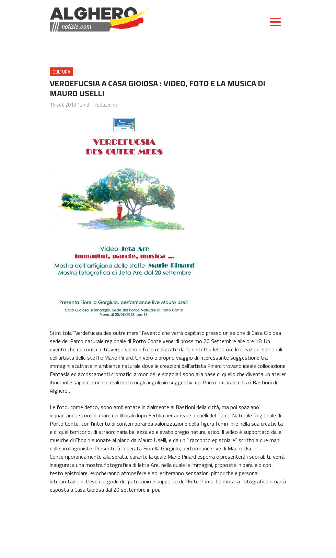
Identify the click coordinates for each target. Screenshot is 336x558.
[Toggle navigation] (275, 22)
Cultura (61, 71)
